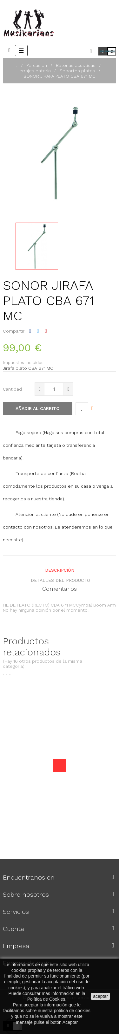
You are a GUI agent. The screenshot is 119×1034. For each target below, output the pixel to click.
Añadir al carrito (38, 408)
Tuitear (38, 331)
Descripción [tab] (59, 570)
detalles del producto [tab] (60, 580)
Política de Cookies (46, 999)
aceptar (100, 996)
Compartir (30, 331)
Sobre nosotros (26, 894)
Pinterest (46, 331)
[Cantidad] (53, 389)
